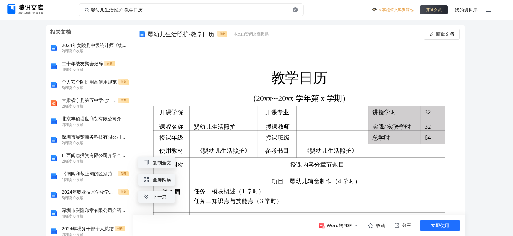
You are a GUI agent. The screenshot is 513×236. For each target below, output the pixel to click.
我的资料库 (466, 10)
